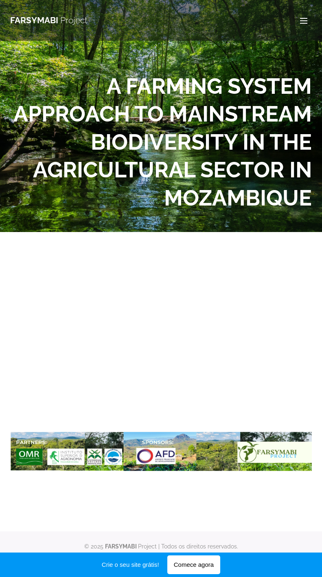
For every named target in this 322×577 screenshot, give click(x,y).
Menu (303, 20)
